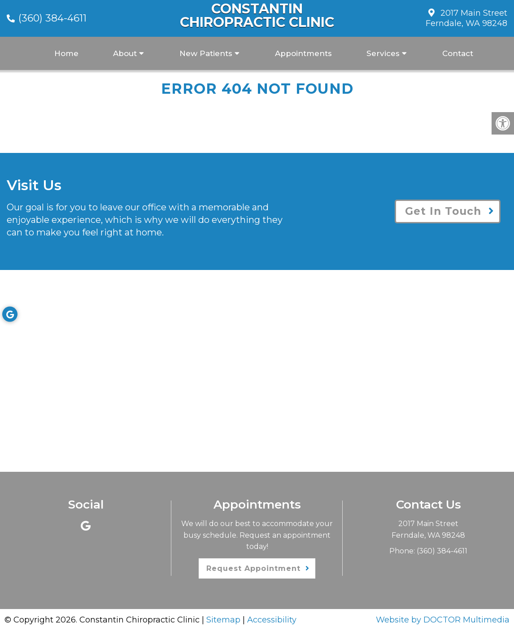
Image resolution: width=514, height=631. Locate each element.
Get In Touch (443, 211)
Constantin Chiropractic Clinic (257, 15)
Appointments (303, 53)
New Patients (205, 53)
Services (383, 53)
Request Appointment (253, 568)
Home (66, 53)
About (125, 53)
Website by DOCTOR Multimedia (443, 620)
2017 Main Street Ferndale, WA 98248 (466, 18)
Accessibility (271, 620)
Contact (457, 53)
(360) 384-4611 (52, 18)
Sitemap (223, 620)
